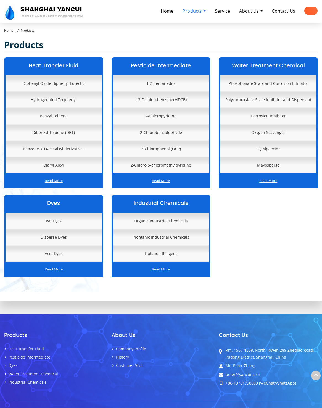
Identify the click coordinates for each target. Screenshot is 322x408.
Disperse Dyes (54, 237)
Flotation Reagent (161, 253)
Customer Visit (129, 365)
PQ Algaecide (268, 148)
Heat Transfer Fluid (53, 66)
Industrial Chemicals (161, 203)
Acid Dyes (54, 253)
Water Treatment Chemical (268, 66)
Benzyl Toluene (54, 116)
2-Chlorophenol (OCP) (161, 148)
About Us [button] (249, 11)
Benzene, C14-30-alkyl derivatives (54, 148)
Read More (54, 180)
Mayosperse (268, 165)
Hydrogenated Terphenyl (53, 99)
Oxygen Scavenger (268, 132)
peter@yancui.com (243, 374)
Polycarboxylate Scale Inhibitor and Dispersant (268, 99)
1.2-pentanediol (161, 83)
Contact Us (283, 11)
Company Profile (131, 348)
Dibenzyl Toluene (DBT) (53, 132)
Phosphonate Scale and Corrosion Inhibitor (268, 83)
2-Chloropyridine (160, 116)
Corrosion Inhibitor (268, 116)
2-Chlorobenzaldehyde (161, 132)
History (122, 357)
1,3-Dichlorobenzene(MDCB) (161, 99)
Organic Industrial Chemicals (161, 220)
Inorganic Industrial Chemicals (161, 237)
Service (222, 11)
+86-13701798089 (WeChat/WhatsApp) (261, 383)
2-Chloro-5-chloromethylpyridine (161, 165)
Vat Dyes (54, 220)
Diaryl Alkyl (53, 165)
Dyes (53, 203)
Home (167, 11)
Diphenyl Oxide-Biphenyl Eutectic (54, 83)
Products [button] (193, 11)
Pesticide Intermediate (161, 66)
